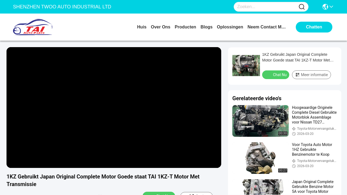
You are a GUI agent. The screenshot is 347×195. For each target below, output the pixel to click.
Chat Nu (276, 74)
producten (185, 27)
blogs (207, 27)
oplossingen (230, 27)
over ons (160, 27)
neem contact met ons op (268, 27)
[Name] (301, 7)
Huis (142, 27)
